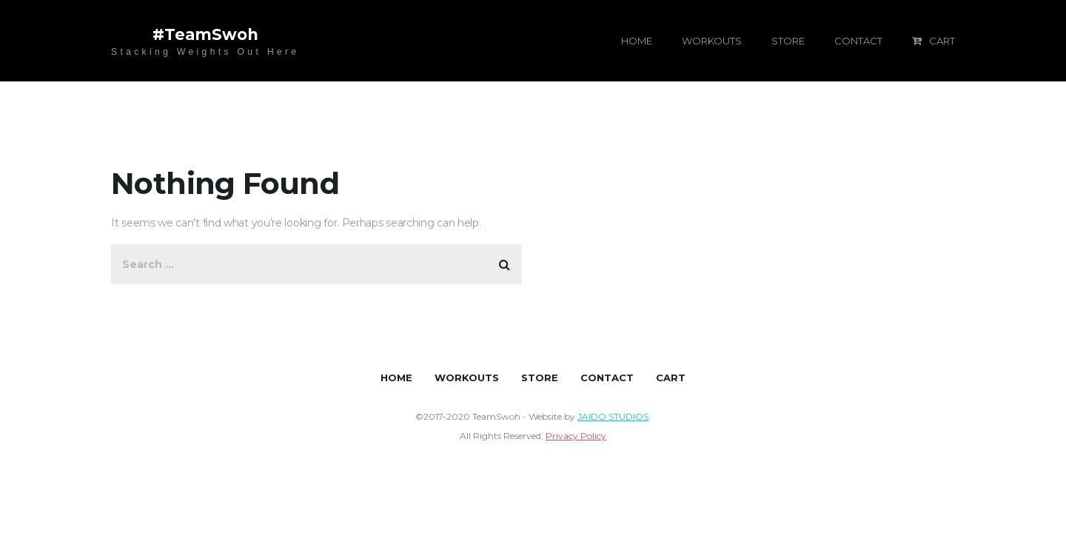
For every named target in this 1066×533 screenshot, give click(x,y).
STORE (788, 41)
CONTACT (858, 41)
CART (933, 41)
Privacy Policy (576, 435)
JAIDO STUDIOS (612, 416)
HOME (636, 41)
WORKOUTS (712, 41)
